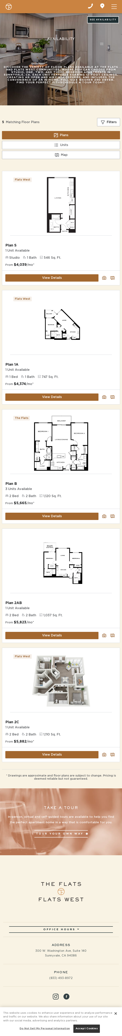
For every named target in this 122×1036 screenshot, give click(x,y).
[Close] (115, 1013)
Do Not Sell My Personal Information (45, 1028)
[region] (61, 1021)
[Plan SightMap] (112, 516)
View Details (52, 516)
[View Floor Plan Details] (61, 443)
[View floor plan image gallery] (104, 516)
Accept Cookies (87, 1028)
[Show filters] (108, 122)
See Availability (103, 20)
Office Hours (61, 929)
